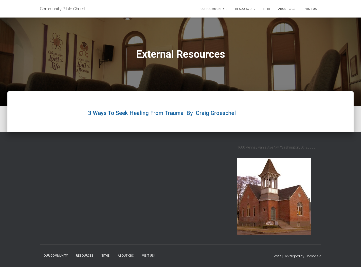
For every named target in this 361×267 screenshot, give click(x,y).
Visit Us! (311, 9)
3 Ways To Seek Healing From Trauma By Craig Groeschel (162, 113)
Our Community (214, 9)
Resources (245, 9)
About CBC (288, 9)
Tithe (267, 9)
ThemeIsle (313, 256)
